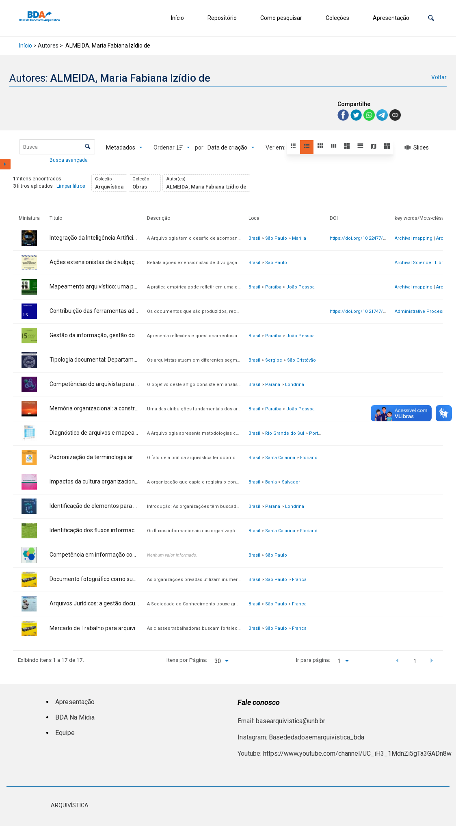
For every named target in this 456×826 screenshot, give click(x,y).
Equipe (65, 733)
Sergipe (273, 360)
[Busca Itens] (57, 146)
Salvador (291, 482)
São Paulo (276, 238)
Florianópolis (314, 457)
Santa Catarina (280, 457)
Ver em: (276, 147)
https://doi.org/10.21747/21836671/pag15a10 (377, 311)
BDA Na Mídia (75, 717)
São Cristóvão (301, 360)
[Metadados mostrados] (124, 147)
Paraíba (273, 287)
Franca (299, 579)
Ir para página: (313, 660)
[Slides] (417, 147)
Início (177, 18)
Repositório (222, 18)
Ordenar (164, 147)
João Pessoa (300, 287)
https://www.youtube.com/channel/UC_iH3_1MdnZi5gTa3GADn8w (357, 753)
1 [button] (415, 660)
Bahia (271, 482)
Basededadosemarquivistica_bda (316, 737)
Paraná (272, 384)
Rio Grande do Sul (284, 433)
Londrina (294, 384)
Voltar (439, 77)
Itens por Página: (186, 660)
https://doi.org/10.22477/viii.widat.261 (369, 238)
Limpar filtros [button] (70, 186)
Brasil (254, 238)
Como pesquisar (281, 18)
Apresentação (391, 18)
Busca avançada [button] (69, 160)
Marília (299, 238)
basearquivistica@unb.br (290, 721)
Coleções (337, 18)
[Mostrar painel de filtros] (5, 164)
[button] (431, 18)
